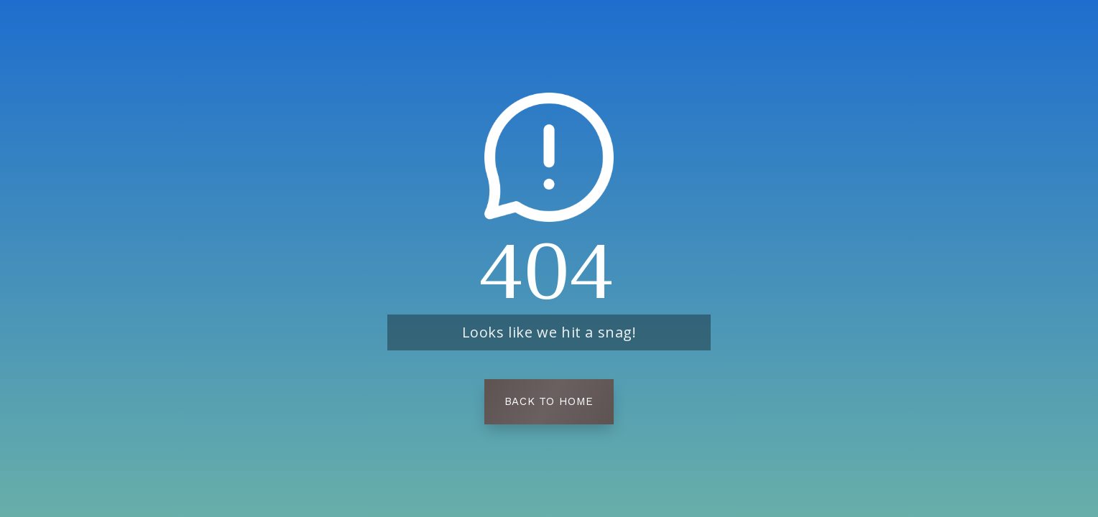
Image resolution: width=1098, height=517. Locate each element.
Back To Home (549, 401)
